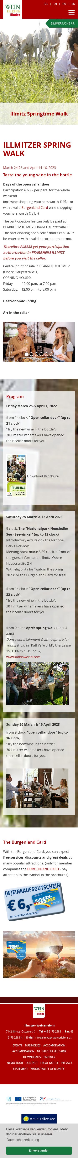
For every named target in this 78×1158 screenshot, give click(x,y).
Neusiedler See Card (51, 1051)
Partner (49, 1057)
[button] (8, 342)
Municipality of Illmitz (47, 1069)
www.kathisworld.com (23, 657)
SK (73, 4)
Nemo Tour (15, 1063)
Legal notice (49, 1063)
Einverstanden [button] (39, 1150)
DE (46, 4)
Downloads (32, 1057)
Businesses (33, 1045)
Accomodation (54, 1045)
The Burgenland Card (24, 842)
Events (17, 1045)
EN (55, 4)
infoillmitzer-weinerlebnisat (53, 1037)
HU (64, 4)
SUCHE (62, 23)
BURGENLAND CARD (43, 869)
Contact (32, 1063)
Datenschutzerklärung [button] (23, 1140)
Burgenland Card (34, 207)
